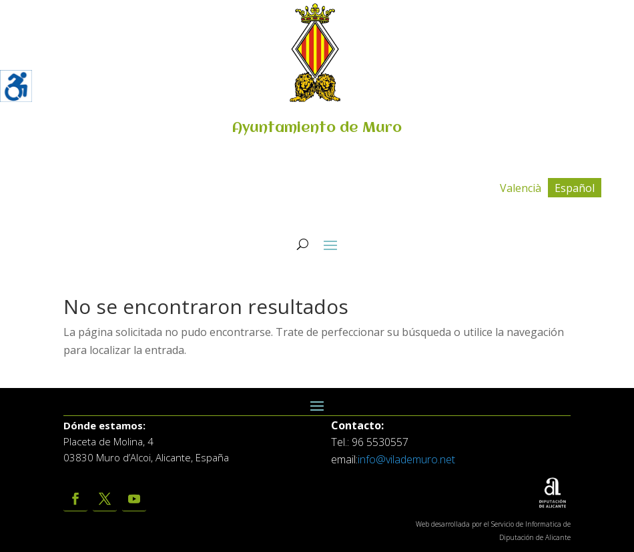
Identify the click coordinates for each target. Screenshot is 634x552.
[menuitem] (520, 187)
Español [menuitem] (575, 188)
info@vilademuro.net (406, 459)
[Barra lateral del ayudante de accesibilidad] (16, 86)
